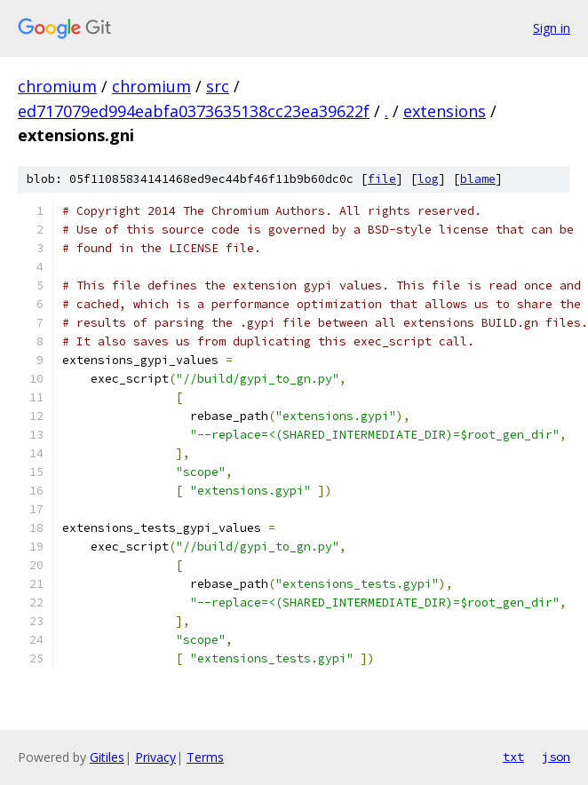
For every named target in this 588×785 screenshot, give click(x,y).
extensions (444, 111)
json (556, 757)
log (428, 178)
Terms (205, 757)
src (217, 86)
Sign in (551, 28)
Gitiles (107, 757)
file (382, 178)
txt (513, 757)
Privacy (155, 757)
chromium (57, 86)
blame (478, 178)
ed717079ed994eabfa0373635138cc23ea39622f (193, 111)
